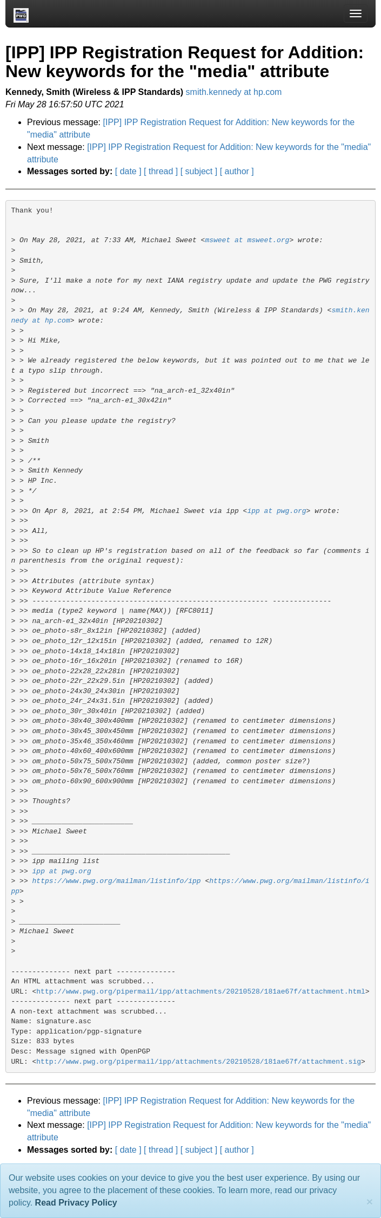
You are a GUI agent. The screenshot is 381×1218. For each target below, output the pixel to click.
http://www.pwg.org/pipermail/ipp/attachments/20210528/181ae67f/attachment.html (200, 992)
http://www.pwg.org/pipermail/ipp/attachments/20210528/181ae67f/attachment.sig (198, 1062)
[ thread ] (161, 171)
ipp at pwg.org (276, 511)
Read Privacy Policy (76, 1202)
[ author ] (237, 171)
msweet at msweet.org (247, 240)
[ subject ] (199, 171)
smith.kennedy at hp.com (234, 92)
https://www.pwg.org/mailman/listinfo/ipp (116, 881)
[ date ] (128, 171)
